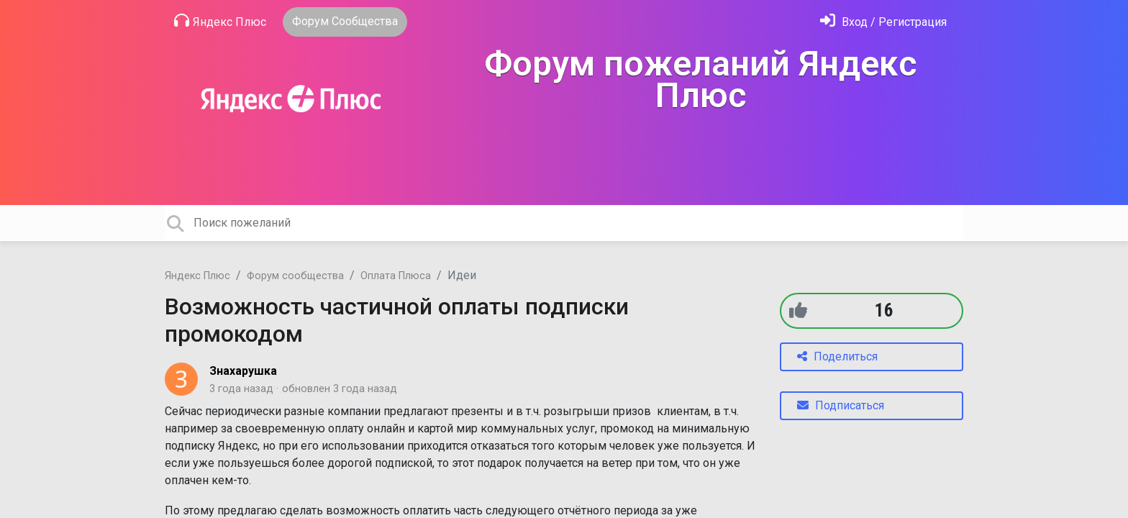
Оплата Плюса (395, 276)
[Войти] (883, 22)
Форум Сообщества (345, 21)
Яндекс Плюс (220, 21)
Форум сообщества (295, 276)
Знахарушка (243, 371)
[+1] (798, 310)
